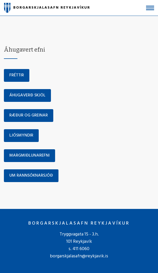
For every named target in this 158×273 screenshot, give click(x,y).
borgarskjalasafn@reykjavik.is (79, 256)
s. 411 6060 (79, 249)
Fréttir (16, 75)
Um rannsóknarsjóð (31, 175)
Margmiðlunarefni (29, 155)
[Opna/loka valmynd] (150, 8)
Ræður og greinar (28, 115)
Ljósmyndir (21, 135)
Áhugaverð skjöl (27, 95)
